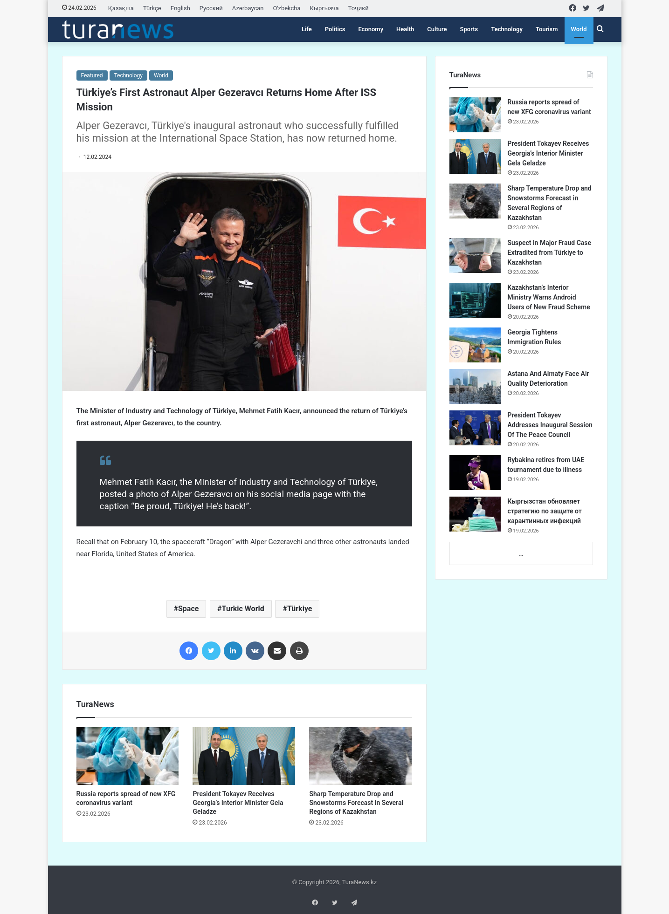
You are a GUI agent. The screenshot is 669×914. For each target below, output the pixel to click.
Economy (370, 29)
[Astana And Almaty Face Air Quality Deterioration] (475, 386)
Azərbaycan (248, 8)
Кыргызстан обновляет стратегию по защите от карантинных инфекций (545, 511)
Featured (92, 75)
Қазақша (121, 8)
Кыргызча (324, 8)
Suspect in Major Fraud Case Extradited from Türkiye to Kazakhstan (550, 252)
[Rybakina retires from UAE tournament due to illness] (475, 472)
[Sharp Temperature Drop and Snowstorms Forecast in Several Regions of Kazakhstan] (360, 756)
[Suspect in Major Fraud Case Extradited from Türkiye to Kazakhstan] (475, 255)
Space (188, 608)
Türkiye (299, 608)
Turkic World (243, 608)
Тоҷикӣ (358, 8)
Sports (469, 29)
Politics (335, 29)
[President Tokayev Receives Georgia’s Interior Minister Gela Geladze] (244, 756)
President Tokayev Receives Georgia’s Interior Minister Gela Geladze (238, 802)
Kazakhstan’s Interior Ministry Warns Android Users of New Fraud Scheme (549, 297)
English (180, 8)
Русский (211, 8)
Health (405, 29)
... (521, 553)
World (579, 29)
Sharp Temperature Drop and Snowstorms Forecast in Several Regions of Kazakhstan (356, 802)
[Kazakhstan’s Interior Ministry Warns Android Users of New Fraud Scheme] (475, 300)
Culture (437, 29)
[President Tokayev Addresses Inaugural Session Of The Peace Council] (475, 427)
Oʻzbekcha (287, 8)
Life (307, 29)
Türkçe (152, 8)
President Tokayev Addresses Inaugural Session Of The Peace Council (550, 424)
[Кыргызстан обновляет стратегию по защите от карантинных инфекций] (475, 514)
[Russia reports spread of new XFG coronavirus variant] (127, 756)
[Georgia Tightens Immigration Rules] (475, 344)
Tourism (547, 29)
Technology (507, 29)
